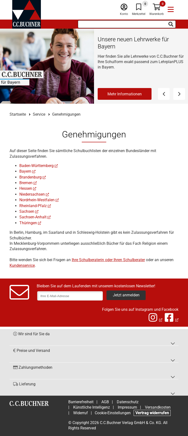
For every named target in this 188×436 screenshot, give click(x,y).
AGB (105, 402)
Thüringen (28, 223)
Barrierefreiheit (81, 402)
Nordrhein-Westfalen (37, 200)
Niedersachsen (32, 194)
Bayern (25, 171)
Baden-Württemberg (36, 165)
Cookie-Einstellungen (113, 413)
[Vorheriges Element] (164, 94)
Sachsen (26, 211)
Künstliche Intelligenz (91, 407)
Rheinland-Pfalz (33, 205)
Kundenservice (22, 265)
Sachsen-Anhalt (33, 217)
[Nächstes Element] (179, 94)
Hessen (25, 188)
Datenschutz (128, 402)
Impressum (127, 407)
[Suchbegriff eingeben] (127, 24)
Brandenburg (30, 177)
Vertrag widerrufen (152, 413)
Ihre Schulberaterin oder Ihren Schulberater (108, 259)
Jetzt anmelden (126, 295)
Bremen (26, 182)
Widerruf (80, 413)
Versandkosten (158, 407)
